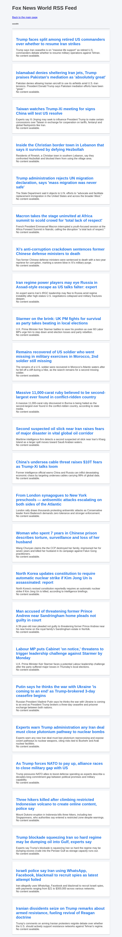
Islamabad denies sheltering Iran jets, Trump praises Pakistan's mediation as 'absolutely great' (61, 75)
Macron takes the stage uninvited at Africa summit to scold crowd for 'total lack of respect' (59, 218)
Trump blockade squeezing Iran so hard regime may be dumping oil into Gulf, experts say (58, 839)
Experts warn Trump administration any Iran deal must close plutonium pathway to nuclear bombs (60, 729)
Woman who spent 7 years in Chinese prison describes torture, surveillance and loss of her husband (58, 537)
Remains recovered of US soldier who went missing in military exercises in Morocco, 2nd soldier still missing (57, 356)
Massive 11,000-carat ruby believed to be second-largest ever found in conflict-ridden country (60, 394)
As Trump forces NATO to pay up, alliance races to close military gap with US (59, 765)
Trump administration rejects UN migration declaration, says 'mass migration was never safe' (56, 182)
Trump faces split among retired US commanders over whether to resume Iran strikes (60, 41)
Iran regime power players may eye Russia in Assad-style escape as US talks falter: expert (56, 284)
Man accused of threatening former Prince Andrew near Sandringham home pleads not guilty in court (56, 615)
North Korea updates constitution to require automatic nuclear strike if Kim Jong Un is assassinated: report (55, 577)
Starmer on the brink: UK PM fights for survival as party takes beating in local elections (58, 321)
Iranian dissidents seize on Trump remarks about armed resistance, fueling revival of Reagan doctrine (60, 912)
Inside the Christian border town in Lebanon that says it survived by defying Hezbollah (60, 147)
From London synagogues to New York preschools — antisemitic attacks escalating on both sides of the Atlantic (59, 499)
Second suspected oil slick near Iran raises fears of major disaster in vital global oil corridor (60, 431)
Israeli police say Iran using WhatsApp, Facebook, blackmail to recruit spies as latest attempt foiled (57, 875)
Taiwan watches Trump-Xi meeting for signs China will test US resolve (55, 111)
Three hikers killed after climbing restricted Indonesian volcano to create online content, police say (56, 804)
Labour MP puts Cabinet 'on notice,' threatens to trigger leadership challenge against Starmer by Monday (60, 653)
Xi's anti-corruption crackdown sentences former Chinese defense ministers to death (60, 251)
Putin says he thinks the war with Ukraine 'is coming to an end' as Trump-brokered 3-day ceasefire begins (56, 691)
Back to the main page (24, 17)
